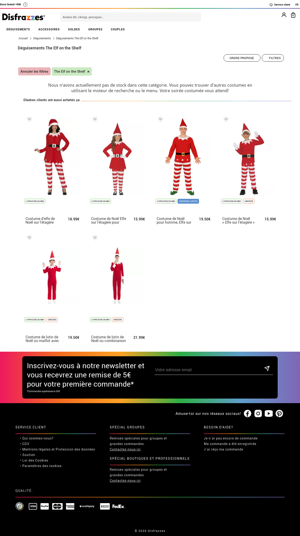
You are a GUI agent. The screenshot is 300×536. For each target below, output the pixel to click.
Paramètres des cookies (42, 466)
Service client (279, 4)
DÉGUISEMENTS (18, 29)
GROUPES (95, 29)
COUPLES (118, 29)
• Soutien (27, 455)
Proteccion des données (75, 449)
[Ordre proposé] (242, 58)
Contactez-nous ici (125, 449)
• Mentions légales (35, 449)
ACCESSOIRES (49, 29)
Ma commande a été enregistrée (230, 444)
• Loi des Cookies (34, 460)
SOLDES (74, 29)
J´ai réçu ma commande (223, 449)
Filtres (275, 58)
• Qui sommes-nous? (37, 438)
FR (296, 4)
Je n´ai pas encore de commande (231, 438)
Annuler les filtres (34, 71)
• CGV (24, 444)
